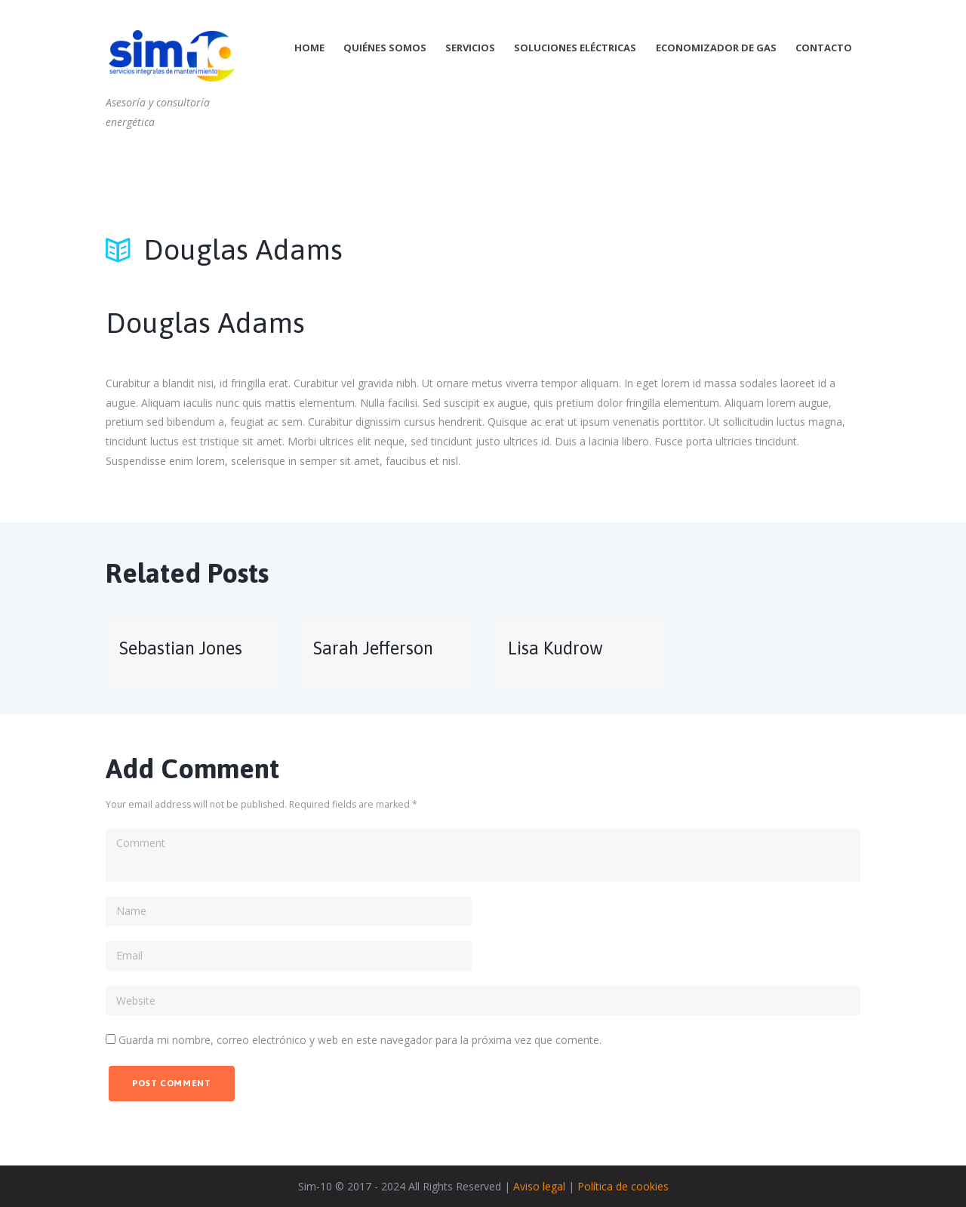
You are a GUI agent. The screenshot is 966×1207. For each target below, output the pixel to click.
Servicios (470, 48)
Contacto (823, 48)
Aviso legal (539, 1186)
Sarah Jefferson (373, 648)
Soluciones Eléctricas (575, 48)
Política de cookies (623, 1186)
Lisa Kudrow (555, 648)
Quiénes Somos (384, 48)
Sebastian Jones (180, 648)
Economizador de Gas (716, 48)
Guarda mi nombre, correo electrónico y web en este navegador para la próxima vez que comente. (359, 1040)
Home (309, 48)
